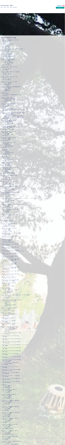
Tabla (8, 7)
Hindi (11, 7)
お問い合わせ (60, 7)
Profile (5, 7)
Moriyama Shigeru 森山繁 (7, 5)
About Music (15, 7)
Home (2, 7)
